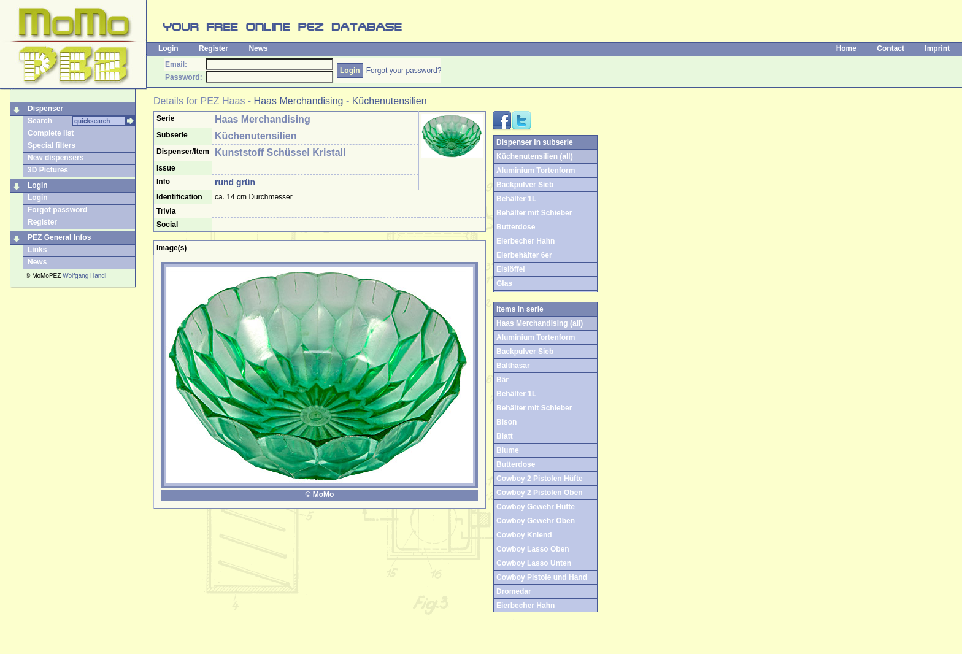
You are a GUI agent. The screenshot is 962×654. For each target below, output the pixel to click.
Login (168, 48)
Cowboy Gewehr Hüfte (535, 506)
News (257, 48)
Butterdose (515, 227)
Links (37, 249)
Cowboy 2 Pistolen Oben (539, 492)
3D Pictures (48, 170)
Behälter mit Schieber (534, 213)
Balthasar (513, 365)
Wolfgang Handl (84, 275)
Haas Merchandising (299, 101)
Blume (507, 450)
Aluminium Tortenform (535, 170)
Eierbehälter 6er (524, 255)
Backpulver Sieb (524, 184)
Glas (504, 283)
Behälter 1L (516, 198)
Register (213, 48)
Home (846, 48)
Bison (506, 422)
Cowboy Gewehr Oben (535, 521)
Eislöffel (510, 269)
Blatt (504, 436)
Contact (890, 48)
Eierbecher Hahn (525, 241)
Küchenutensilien (389, 101)
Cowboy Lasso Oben (532, 549)
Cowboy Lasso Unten (533, 563)
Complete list (51, 133)
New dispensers (55, 157)
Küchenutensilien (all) (534, 156)
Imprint (937, 48)
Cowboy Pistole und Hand (541, 577)
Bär (502, 379)
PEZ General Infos (59, 237)
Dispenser (45, 108)
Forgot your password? (404, 70)
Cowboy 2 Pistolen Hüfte (539, 478)
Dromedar (513, 591)
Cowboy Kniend (524, 535)
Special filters (51, 145)
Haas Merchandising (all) (539, 323)
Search (40, 121)
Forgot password (57, 210)
